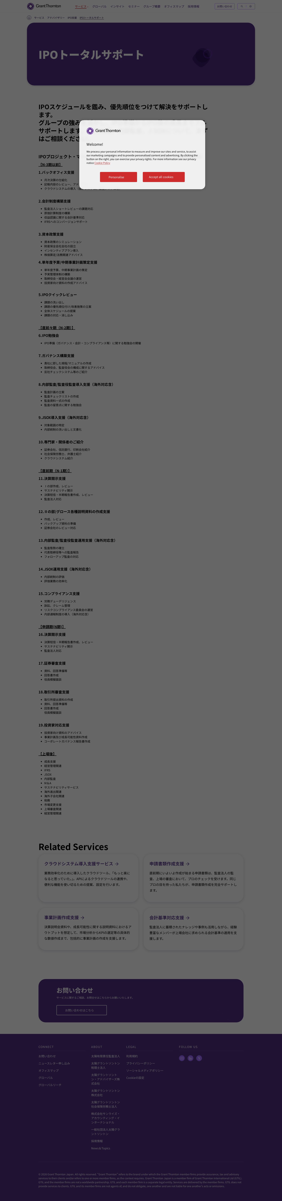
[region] (142, 154)
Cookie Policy (102, 163)
